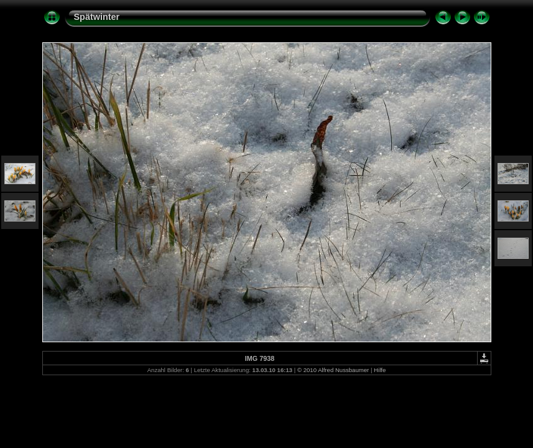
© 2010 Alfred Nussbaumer (333, 369)
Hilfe (380, 369)
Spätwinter (97, 17)
